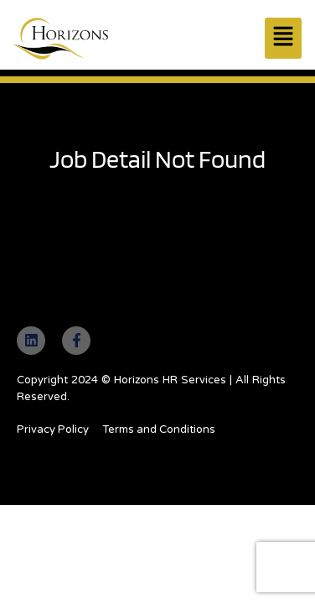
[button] (283, 38)
